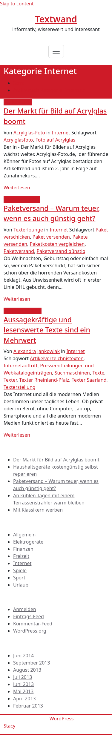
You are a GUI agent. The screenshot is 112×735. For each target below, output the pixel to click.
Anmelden (24, 609)
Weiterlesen (17, 187)
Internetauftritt (21, 365)
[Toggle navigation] (56, 51)
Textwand (56, 19)
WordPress (62, 718)
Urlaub (20, 584)
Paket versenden (51, 237)
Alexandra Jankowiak (36, 351)
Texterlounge (28, 229)
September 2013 (31, 662)
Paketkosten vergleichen (57, 244)
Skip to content (17, 3)
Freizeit (21, 556)
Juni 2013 (23, 684)
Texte (98, 372)
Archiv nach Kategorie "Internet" (49, 90)
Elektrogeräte (28, 541)
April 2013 (24, 698)
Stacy (9, 725)
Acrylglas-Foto (29, 132)
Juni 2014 (23, 655)
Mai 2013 (23, 691)
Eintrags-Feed (28, 616)
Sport (19, 577)
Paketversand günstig (61, 251)
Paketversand (19, 251)
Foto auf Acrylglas (56, 139)
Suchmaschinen (72, 372)
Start (18, 83)
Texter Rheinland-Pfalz (44, 380)
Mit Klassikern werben (38, 510)
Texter (10, 380)
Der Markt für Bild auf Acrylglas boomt (56, 459)
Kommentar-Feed (32, 623)
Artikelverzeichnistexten (57, 358)
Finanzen (23, 549)
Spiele (20, 570)
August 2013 (27, 670)
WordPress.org (29, 630)
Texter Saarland (89, 380)
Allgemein (24, 534)
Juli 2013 (22, 677)
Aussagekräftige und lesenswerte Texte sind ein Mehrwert (47, 330)
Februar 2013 (28, 705)
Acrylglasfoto (18, 139)
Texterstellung (20, 387)
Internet (61, 132)
